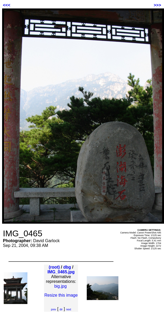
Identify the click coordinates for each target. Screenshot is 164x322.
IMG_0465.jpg (61, 272)
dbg (67, 267)
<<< (6, 5)
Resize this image (61, 295)
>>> (157, 5)
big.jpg (60, 286)
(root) (54, 267)
